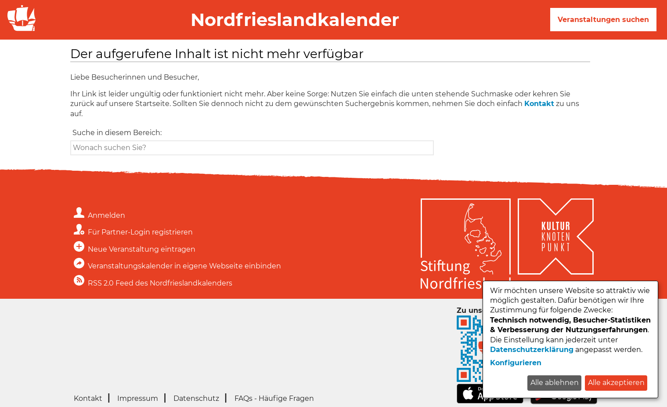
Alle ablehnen (554, 382)
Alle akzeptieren (616, 382)
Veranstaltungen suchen (603, 19)
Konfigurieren (515, 363)
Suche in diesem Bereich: (117, 132)
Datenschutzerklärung (531, 349)
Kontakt (539, 103)
